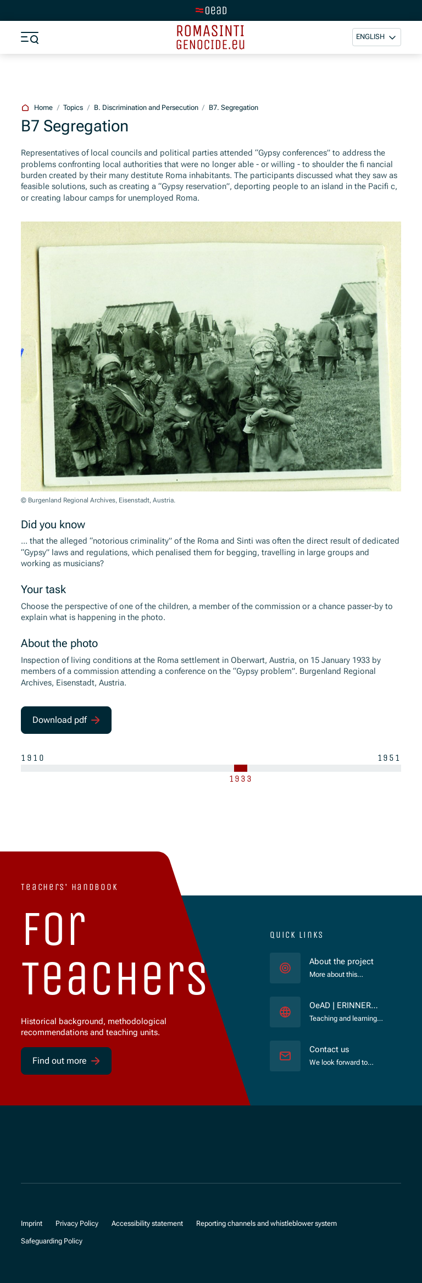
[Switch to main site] (211, 10)
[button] (376, 37)
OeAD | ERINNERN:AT (346, 1006)
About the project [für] (341, 961)
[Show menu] (29, 37)
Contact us (329, 1049)
